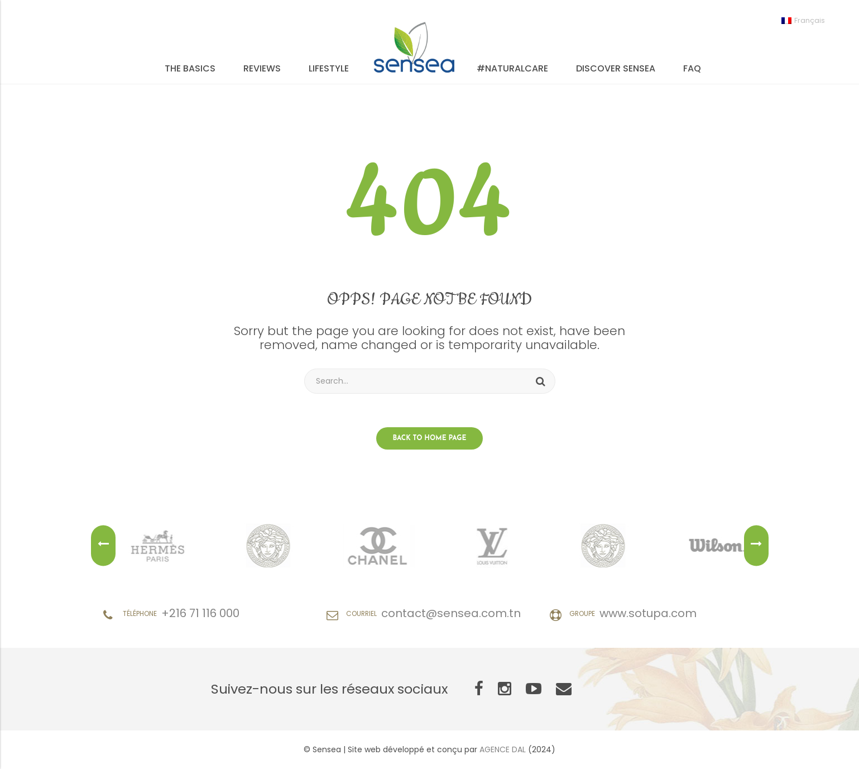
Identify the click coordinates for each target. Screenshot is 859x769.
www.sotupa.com (648, 613)
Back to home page (430, 438)
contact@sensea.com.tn (451, 613)
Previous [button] (103, 546)
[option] (167, 545)
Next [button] (756, 546)
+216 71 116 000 (200, 613)
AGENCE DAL (502, 749)
